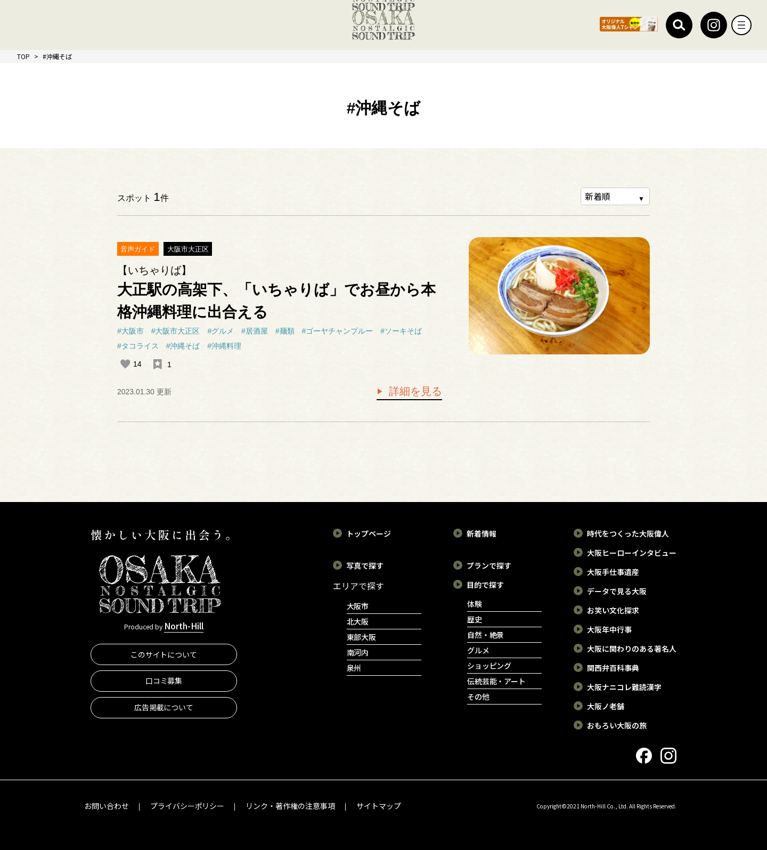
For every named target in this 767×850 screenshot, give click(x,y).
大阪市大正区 (188, 249)
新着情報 (481, 533)
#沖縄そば (183, 346)
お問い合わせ (106, 805)
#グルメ (220, 331)
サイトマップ (378, 805)
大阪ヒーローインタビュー (631, 552)
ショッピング (489, 665)
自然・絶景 (485, 634)
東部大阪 (362, 636)
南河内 (358, 651)
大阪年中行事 (609, 629)
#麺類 (285, 331)
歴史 (474, 618)
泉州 (354, 667)
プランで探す (489, 565)
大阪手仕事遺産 (613, 571)
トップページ (368, 533)
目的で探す (485, 584)
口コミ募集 (164, 684)
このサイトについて (164, 657)
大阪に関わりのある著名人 (631, 648)
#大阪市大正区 (175, 331)
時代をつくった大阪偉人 (628, 533)
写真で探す (365, 565)
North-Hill (184, 627)
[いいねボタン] (125, 364)
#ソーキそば (401, 331)
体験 (474, 603)
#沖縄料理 (224, 346)
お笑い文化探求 (613, 609)
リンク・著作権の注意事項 (290, 805)
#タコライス (138, 346)
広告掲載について (164, 710)
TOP (23, 56)
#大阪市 (130, 331)
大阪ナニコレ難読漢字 (624, 686)
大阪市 (358, 605)
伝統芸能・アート (496, 680)
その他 (478, 696)
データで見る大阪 (617, 590)
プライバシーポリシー (187, 805)
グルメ (478, 649)
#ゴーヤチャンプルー (337, 331)
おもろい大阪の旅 (617, 724)
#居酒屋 (254, 331)
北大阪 (358, 621)
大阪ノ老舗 (605, 705)
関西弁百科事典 (613, 667)
